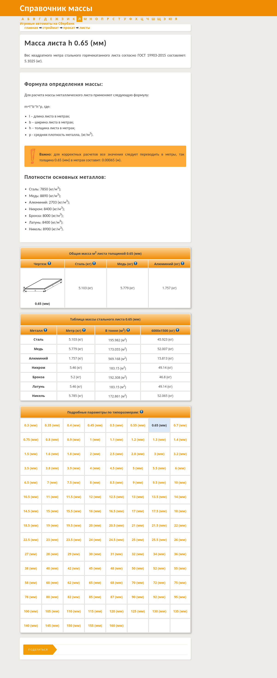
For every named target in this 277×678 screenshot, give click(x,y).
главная (31, 27)
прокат (69, 27)
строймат (50, 27)
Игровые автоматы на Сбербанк (47, 23)
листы (85, 27)
